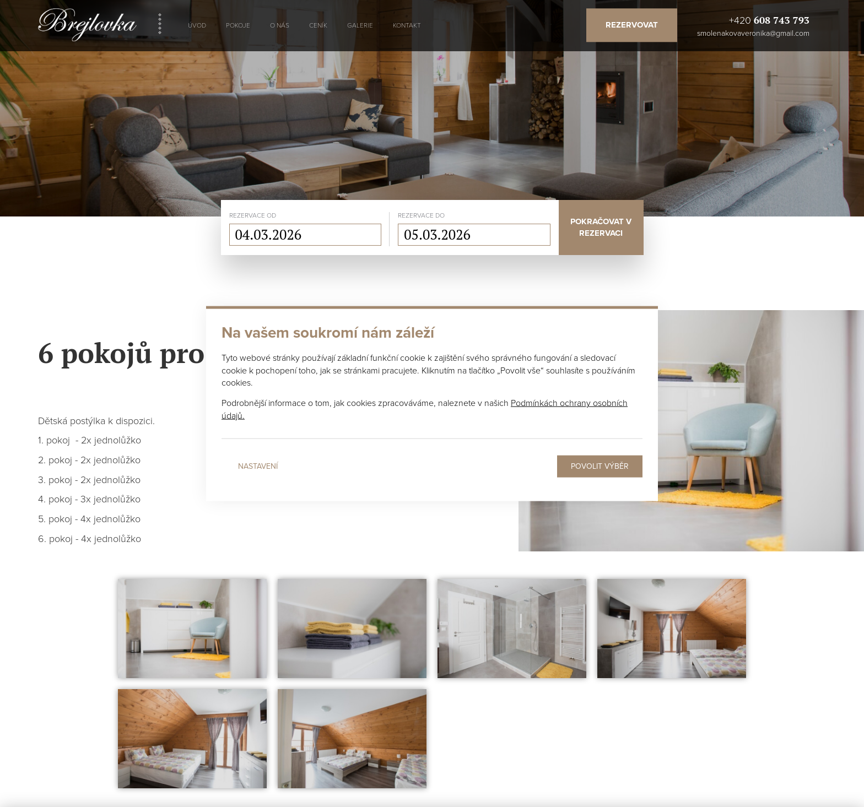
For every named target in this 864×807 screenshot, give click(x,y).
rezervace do (421, 215)
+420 (769, 19)
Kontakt (407, 25)
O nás (279, 25)
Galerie (360, 25)
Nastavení (258, 466)
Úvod (197, 25)
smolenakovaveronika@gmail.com (753, 33)
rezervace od (252, 215)
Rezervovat (632, 25)
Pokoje (238, 25)
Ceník (318, 25)
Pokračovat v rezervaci (600, 227)
